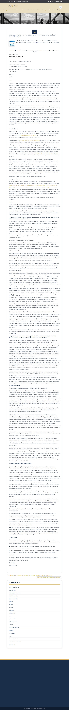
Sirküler (10, 636)
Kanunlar (11, 624)
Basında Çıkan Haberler (14, 593)
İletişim (10, 616)
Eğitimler (11, 601)
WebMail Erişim (57, 1)
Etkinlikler (11, 607)
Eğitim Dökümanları (13, 598)
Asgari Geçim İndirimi (14, 587)
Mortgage (11, 630)
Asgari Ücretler (12, 590)
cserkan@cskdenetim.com (22, 1)
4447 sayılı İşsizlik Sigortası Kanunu (27, 135)
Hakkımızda (11, 610)
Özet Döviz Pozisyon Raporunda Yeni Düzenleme (49, 577)
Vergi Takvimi (12, 644)
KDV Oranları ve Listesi (14, 627)
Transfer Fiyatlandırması (14, 639)
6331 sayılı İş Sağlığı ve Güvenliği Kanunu (29, 140)
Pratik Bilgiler (12, 633)
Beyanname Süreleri (13, 596)
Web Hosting (42, 708)
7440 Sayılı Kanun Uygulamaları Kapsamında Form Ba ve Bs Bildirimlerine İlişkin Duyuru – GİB (30, 575)
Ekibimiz (11, 604)
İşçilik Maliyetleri (12, 621)
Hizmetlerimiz (12, 613)
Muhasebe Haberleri (28, 708)
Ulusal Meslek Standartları (15, 642)
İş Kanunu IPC (12, 619)
